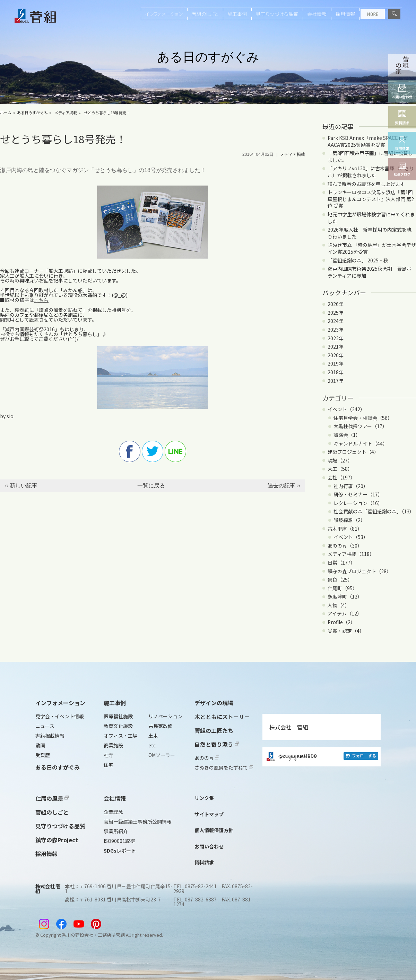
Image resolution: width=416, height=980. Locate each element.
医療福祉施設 (118, 716)
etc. (152, 745)
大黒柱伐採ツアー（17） (360, 426)
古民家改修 (160, 725)
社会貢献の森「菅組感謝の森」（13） (373, 511)
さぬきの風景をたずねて (223, 767)
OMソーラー (161, 755)
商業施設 (113, 745)
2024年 (336, 320)
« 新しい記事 (21, 485)
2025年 (336, 312)
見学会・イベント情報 (59, 716)
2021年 (336, 346)
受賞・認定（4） (346, 630)
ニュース (44, 725)
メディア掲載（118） (351, 553)
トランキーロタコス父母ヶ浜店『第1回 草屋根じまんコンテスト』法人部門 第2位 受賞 (371, 199)
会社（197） (341, 477)
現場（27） (340, 460)
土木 (153, 735)
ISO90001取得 (119, 840)
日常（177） (341, 562)
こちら (41, 300)
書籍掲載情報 (49, 735)
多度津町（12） (345, 596)
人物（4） (339, 605)
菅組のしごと (205, 13)
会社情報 (317, 13)
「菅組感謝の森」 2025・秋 (358, 260)
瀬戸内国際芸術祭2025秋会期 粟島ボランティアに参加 (369, 272)
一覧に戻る (151, 485)
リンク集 (204, 797)
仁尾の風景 (52, 798)
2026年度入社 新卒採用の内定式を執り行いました (369, 233)
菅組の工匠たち (213, 730)
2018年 (336, 372)
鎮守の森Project (56, 840)
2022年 (336, 338)
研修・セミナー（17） (358, 494)
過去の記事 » (284, 485)
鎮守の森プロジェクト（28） (359, 571)
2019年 (336, 363)
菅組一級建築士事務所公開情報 (138, 821)
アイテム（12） (345, 613)
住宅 (108, 764)
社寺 (108, 755)
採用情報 (345, 13)
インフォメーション (164, 13)
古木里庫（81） (345, 528)
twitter (152, 451)
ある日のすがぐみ (32, 112)
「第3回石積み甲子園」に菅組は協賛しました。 (370, 156)
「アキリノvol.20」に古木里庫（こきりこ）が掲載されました (371, 172)
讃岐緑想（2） (349, 519)
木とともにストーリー (222, 716)
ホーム (5, 112)
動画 (40, 745)
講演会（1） (347, 434)
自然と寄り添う (216, 744)
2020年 (336, 355)
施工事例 (237, 13)
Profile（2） (341, 622)
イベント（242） (346, 409)
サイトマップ (209, 814)
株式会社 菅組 (288, 727)
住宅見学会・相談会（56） (362, 417)
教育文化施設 (118, 725)
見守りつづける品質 (277, 13)
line (175, 451)
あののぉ (206, 757)
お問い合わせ (209, 846)
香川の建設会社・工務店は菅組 (93, 935)
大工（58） (340, 468)
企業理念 (113, 811)
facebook (129, 451)
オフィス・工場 (121, 735)
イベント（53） (350, 536)
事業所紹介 (116, 831)
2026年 (336, 303)
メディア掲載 (65, 112)
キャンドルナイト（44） (360, 443)
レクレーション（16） (358, 503)
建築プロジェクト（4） (353, 451)
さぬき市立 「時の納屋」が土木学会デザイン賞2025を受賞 (372, 248)
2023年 (336, 329)
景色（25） (340, 579)
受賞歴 (42, 755)
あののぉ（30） (345, 545)
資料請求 (204, 862)
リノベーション (165, 716)
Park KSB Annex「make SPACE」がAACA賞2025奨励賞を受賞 (368, 141)
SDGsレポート (120, 850)
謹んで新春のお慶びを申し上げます (366, 183)
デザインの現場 (213, 703)
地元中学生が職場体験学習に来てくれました (371, 218)
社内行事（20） (350, 486)
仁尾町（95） (342, 588)
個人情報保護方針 (213, 830)
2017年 (336, 380)
